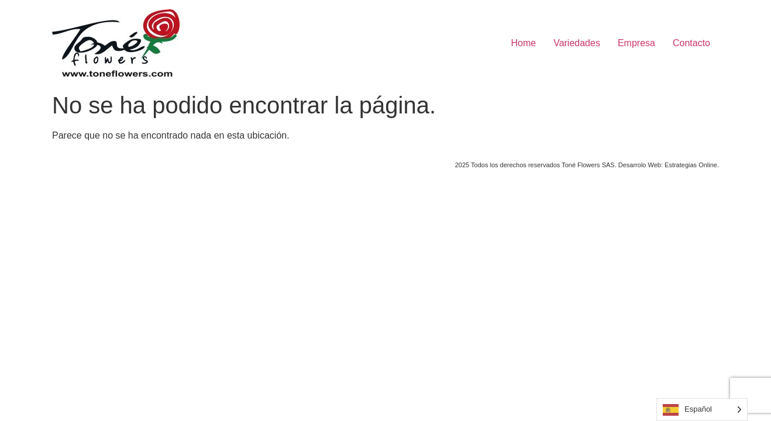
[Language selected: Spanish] (702, 409)
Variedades (576, 43)
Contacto (691, 43)
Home (523, 43)
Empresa (636, 43)
